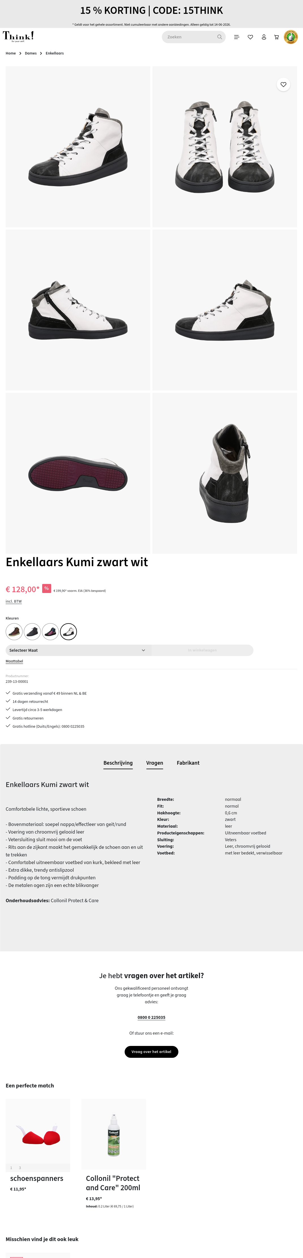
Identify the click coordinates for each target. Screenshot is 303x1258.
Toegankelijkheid (123, 1204)
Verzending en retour (126, 1194)
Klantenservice (120, 1154)
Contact (114, 1144)
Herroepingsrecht (198, 1164)
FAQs (187, 1133)
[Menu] (136, 42)
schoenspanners (36, 797)
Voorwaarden (195, 1174)
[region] (88, 216)
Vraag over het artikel (151, 670)
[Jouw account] (166, 42)
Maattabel (192, 194)
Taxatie (189, 1214)
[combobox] (86, 42)
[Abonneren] (227, 1061)
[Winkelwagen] (181, 42)
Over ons (190, 1184)
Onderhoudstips (122, 1174)
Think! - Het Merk (198, 1204)
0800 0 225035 (151, 635)
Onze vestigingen (198, 1194)
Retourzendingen (123, 1184)
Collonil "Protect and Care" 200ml (113, 802)
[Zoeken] (119, 42)
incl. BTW (190, 133)
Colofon (189, 1144)
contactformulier (41, 1161)
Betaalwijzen (119, 1133)
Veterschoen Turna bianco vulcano (31, 961)
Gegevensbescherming (203, 1154)
